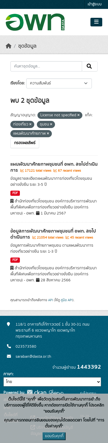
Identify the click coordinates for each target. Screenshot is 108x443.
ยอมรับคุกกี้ (54, 436)
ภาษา (8, 374)
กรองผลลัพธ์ (24, 143)
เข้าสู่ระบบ (95, 4)
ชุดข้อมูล (27, 46)
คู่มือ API (67, 300)
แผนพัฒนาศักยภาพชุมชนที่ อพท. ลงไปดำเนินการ (54, 167)
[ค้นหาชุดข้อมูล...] (46, 66)
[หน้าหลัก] (9, 46)
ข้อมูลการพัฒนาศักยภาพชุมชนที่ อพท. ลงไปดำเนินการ (53, 234)
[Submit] (90, 66)
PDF (15, 193)
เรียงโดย (17, 83)
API (50, 300)
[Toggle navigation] (96, 22)
